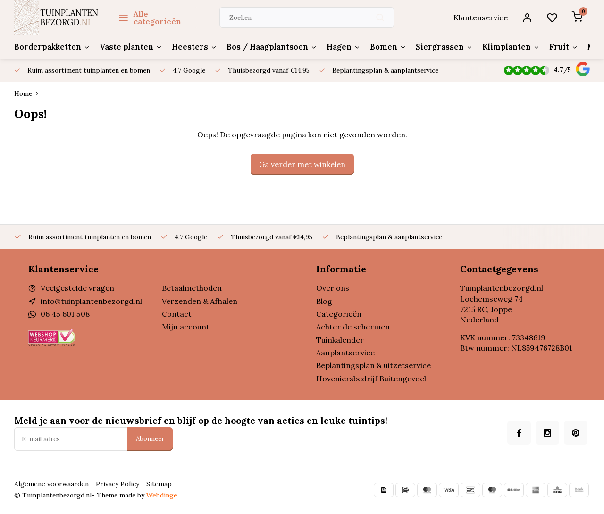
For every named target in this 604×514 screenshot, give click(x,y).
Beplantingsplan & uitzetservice (373, 365)
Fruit (551, 46)
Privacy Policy (113, 484)
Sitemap (154, 484)
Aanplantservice (345, 352)
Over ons (332, 288)
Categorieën (338, 314)
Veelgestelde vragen (77, 288)
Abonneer (150, 439)
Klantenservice (482, 17)
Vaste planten (128, 46)
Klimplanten (499, 46)
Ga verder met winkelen (302, 164)
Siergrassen (433, 46)
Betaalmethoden (192, 288)
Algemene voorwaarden (49, 484)
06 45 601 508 (65, 314)
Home (28, 93)
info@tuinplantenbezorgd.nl (91, 301)
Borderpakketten (51, 46)
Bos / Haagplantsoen (264, 46)
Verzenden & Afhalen (199, 301)
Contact (177, 314)
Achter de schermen (353, 326)
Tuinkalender (340, 340)
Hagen (335, 46)
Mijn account (186, 326)
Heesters (189, 46)
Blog (324, 301)
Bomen (379, 46)
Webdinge (161, 495)
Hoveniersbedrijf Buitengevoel (371, 378)
